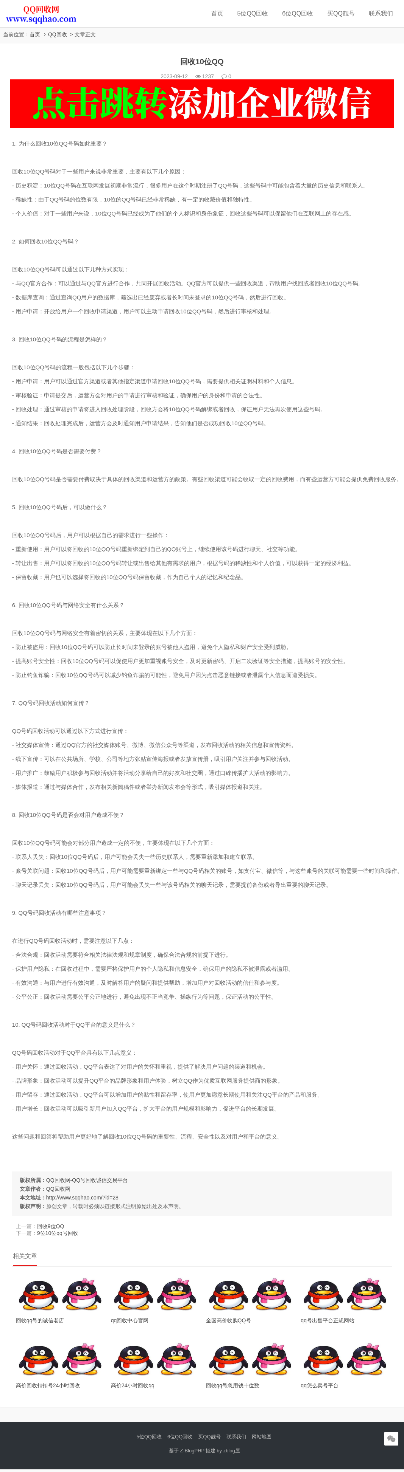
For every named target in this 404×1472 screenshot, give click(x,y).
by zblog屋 (228, 1453)
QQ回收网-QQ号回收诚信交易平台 (88, 1181)
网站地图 (261, 1439)
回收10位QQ (202, 63)
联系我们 (381, 13)
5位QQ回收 (252, 13)
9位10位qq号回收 (59, 1234)
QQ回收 (57, 34)
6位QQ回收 (297, 13)
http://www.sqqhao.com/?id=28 (84, 1199)
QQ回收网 (60, 1190)
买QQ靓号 (341, 13)
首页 (217, 13)
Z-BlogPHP (192, 1453)
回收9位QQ (52, 1227)
